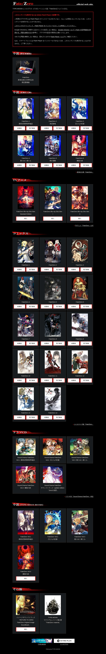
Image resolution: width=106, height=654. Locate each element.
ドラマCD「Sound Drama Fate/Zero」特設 (79, 496)
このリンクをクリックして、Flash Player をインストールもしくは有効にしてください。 (45, 26)
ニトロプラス (64, 641)
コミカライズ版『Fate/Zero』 (83, 424)
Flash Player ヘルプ (57, 36)
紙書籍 (19, 128)
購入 (25, 218)
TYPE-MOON (41, 641)
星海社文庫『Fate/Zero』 (85, 172)
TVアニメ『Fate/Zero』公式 (84, 225)
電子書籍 (32, 128)
